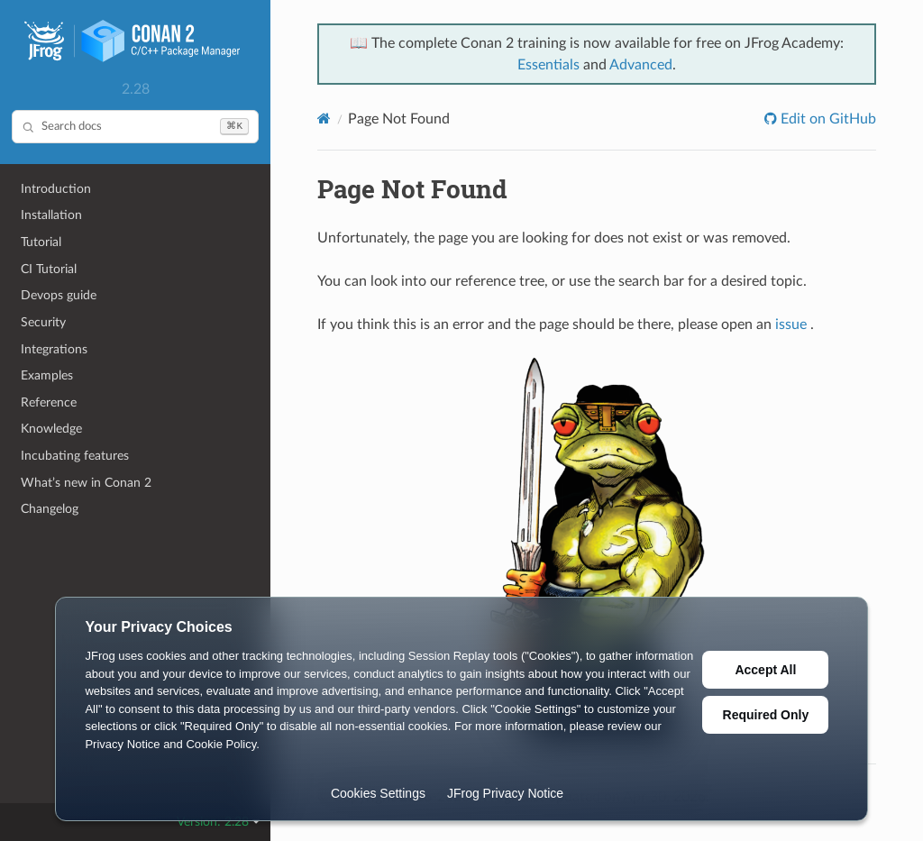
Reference (49, 402)
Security (43, 322)
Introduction (56, 189)
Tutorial (41, 242)
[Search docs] (135, 126)
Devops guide (58, 295)
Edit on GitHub (826, 119)
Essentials (548, 65)
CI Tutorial (49, 269)
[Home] (324, 118)
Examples (47, 375)
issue (791, 324)
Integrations (54, 349)
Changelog (49, 509)
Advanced (640, 65)
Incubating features (75, 455)
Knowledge (51, 428)
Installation (51, 215)
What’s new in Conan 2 (86, 482)
